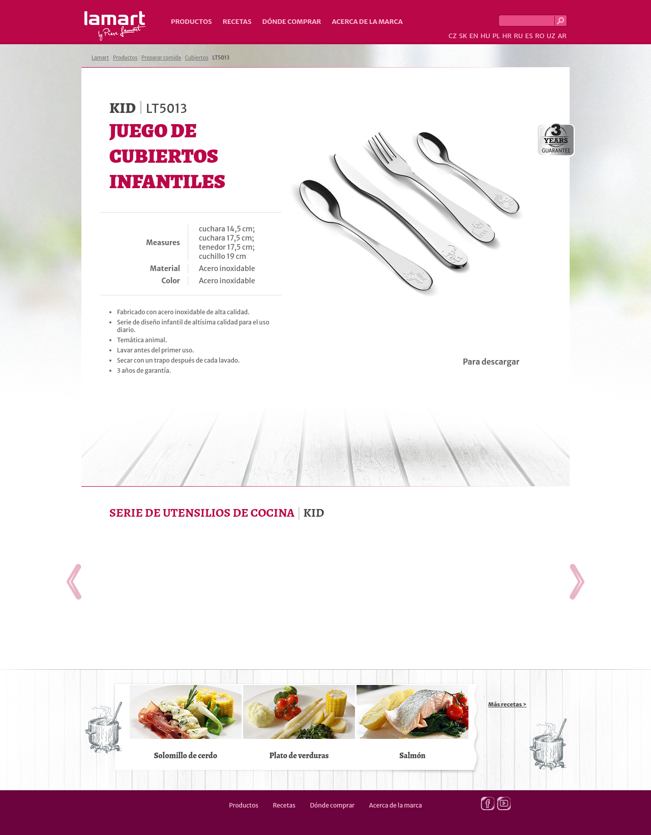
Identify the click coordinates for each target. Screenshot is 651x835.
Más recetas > (507, 704)
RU (518, 36)
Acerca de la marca (367, 21)
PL (496, 36)
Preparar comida (161, 57)
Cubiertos (197, 57)
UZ (551, 36)
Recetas (237, 21)
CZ (453, 36)
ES (529, 36)
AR (562, 36)
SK (463, 36)
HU (485, 36)
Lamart (115, 26)
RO (539, 36)
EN (474, 36)
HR (506, 36)
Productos (191, 21)
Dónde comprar (291, 21)
